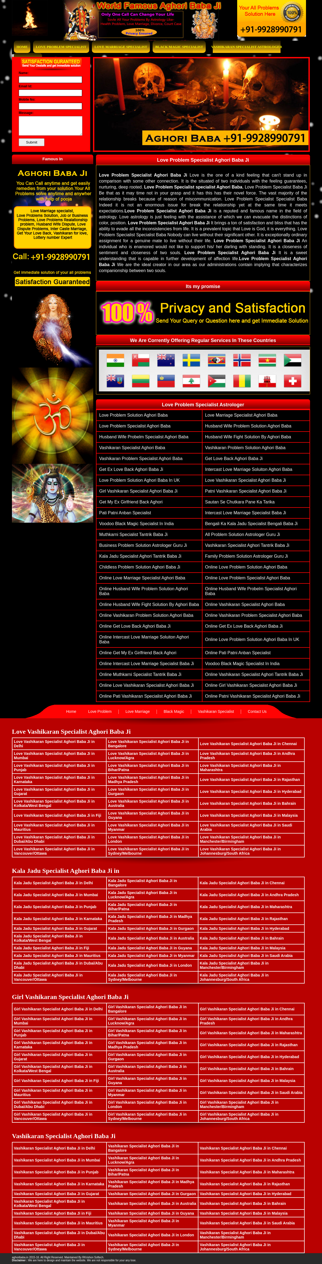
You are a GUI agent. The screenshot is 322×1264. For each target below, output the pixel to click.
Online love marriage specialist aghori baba (142, 578)
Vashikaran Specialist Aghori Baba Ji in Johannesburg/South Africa (235, 1247)
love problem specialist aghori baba (134, 426)
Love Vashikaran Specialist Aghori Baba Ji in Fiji (57, 815)
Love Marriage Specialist (121, 47)
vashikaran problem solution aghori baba (245, 447)
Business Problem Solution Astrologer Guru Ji (143, 545)
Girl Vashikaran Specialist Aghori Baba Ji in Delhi (58, 1009)
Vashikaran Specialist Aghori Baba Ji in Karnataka (59, 1184)
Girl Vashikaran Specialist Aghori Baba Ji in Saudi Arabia (251, 1092)
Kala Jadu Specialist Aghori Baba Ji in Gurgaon (151, 928)
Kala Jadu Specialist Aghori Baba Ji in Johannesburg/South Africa (234, 977)
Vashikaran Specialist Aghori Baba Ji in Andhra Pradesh (250, 1160)
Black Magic (174, 711)
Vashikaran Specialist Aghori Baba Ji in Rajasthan (245, 1184)
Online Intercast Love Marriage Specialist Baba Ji (146, 663)
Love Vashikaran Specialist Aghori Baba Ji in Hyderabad (251, 791)
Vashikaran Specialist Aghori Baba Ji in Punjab (56, 1172)
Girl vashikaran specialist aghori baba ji (138, 491)
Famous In (52, 159)
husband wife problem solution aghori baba (248, 426)
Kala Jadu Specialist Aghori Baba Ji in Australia (151, 938)
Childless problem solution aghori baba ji (139, 567)
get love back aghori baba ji (234, 458)
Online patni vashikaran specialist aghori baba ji (252, 696)
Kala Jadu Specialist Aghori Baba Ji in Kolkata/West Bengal (48, 938)
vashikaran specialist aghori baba (132, 447)
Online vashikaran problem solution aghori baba (146, 615)
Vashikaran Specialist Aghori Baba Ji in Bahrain (243, 1203)
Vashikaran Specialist (216, 711)
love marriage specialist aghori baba (241, 415)
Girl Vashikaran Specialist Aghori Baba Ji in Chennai (247, 1009)
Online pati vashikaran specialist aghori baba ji (145, 696)
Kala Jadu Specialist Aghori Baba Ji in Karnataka (58, 919)
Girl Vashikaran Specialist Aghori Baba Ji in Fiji (56, 1080)
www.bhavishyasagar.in (119, 1257)
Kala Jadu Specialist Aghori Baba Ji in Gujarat (55, 928)
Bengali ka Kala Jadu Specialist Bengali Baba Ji (251, 523)
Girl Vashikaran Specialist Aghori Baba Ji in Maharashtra (251, 1033)
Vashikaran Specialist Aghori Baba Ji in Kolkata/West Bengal (49, 1203)
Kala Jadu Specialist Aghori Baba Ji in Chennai (242, 883)
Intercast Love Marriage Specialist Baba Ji (245, 512)
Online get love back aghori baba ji (134, 626)
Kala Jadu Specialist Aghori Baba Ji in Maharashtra (246, 907)
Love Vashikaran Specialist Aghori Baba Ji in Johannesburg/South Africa (240, 851)
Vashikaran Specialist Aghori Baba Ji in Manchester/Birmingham (235, 1235)
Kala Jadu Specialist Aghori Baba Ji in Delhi (53, 883)
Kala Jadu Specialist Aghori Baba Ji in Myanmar (151, 955)
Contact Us (257, 711)
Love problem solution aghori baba (133, 415)
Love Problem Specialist (61, 47)
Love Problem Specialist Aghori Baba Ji (203, 160)
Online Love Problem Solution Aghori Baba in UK (252, 639)
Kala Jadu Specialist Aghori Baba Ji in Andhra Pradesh (249, 895)
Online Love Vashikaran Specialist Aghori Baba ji (146, 685)
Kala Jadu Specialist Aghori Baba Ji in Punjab (55, 907)
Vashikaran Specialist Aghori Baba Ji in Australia (152, 1203)
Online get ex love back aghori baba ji (244, 626)
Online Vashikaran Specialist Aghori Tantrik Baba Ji (254, 674)
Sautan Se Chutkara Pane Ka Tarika (240, 502)
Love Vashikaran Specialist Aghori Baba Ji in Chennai (248, 744)
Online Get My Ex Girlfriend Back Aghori (137, 652)
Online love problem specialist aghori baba (247, 578)
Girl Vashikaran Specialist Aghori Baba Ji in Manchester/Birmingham (239, 1104)
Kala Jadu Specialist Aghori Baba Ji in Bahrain (242, 938)
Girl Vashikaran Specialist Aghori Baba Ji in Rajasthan (249, 1045)
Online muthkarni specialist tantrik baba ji (140, 674)
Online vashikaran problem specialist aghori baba (253, 615)
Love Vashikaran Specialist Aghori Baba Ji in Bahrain (248, 803)
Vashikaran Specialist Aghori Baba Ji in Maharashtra (247, 1172)
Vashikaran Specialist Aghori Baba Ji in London (151, 1235)
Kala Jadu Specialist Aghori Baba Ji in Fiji (51, 948)
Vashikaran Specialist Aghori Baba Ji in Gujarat (56, 1194)
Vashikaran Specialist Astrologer (246, 47)
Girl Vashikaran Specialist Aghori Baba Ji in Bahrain (247, 1069)
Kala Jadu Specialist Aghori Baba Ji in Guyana (150, 948)
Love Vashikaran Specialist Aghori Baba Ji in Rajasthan (250, 779)
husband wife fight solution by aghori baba (248, 437)
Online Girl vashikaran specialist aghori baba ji (251, 685)
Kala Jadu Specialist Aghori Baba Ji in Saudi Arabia (246, 955)
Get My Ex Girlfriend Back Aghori (131, 502)
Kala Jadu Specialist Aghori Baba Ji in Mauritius (57, 955)
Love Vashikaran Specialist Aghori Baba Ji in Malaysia (249, 815)
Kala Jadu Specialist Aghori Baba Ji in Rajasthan (244, 919)
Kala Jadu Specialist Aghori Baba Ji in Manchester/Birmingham (234, 965)
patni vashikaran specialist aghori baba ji (245, 491)
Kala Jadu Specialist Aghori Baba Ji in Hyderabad (244, 928)
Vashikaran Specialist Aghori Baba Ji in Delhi (54, 1148)
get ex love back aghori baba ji (131, 469)
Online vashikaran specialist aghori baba (245, 604)
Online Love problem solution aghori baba (246, 567)
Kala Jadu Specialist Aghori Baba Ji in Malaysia (242, 948)
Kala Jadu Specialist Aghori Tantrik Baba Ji (140, 556)
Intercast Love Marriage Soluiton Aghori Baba (248, 469)
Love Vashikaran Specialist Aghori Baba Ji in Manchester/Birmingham (240, 839)
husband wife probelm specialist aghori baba (143, 437)
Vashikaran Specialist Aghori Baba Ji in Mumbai (57, 1160)
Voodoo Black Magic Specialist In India (136, 523)
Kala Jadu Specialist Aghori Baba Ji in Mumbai (56, 895)
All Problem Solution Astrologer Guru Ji (242, 534)
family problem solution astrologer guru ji (246, 556)
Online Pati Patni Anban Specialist (238, 652)
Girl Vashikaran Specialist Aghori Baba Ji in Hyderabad (249, 1057)
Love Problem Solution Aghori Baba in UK (139, 480)
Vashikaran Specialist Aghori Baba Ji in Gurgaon (152, 1194)
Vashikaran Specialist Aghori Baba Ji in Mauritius (58, 1223)
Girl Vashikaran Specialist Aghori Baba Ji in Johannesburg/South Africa (239, 1116)
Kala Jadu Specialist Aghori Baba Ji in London (150, 965)
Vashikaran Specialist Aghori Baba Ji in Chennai (243, 1148)
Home (22, 47)
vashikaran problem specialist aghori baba (140, 458)
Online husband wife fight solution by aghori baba (149, 604)
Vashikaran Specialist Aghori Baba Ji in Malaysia (244, 1213)
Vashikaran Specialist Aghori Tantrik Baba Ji (247, 545)
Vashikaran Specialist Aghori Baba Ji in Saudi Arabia (247, 1223)
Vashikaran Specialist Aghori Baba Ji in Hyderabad (245, 1194)
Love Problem (99, 711)
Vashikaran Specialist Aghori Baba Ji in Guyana (151, 1213)
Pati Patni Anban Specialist (125, 512)
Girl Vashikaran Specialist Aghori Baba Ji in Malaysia (247, 1080)
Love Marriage (137, 711)
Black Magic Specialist (179, 47)
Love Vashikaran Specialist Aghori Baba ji (245, 480)
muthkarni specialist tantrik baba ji (133, 534)
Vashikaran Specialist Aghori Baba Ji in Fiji (52, 1213)
